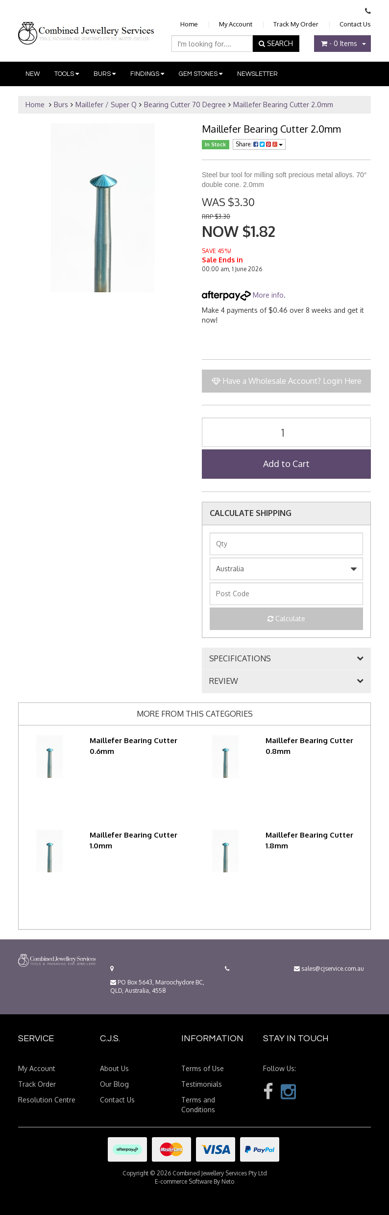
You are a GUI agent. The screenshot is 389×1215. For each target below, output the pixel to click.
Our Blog (114, 1084)
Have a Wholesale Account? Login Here (287, 381)
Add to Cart (286, 463)
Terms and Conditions (198, 1105)
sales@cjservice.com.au (329, 968)
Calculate (286, 618)
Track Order (37, 1084)
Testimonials (201, 1084)
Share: (259, 144)
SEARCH (276, 43)
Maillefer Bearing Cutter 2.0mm (283, 104)
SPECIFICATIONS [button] (240, 658)
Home (189, 24)
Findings (147, 73)
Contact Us (355, 24)
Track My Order (295, 24)
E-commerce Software (183, 1181)
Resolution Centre (46, 1100)
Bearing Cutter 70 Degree (185, 104)
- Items (339, 43)
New (32, 73)
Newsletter (257, 73)
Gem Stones (200, 73)
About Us (114, 1068)
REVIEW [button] (223, 681)
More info (243, 295)
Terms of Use (202, 1068)
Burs (105, 73)
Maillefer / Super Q (106, 104)
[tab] (286, 659)
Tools (66, 73)
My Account (235, 24)
